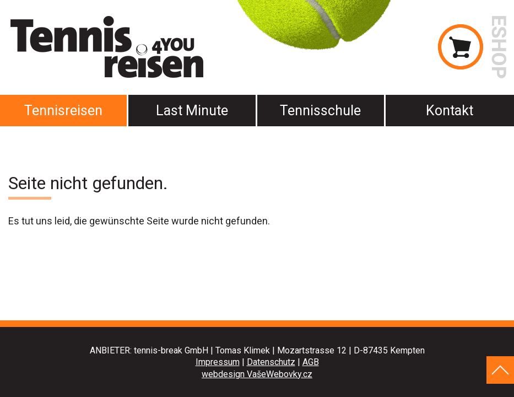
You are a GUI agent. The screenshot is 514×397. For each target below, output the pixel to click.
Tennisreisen (63, 111)
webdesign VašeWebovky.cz (257, 374)
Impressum (218, 362)
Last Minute (192, 111)
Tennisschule (320, 111)
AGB (310, 362)
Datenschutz (271, 362)
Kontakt (449, 111)
